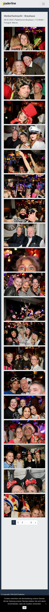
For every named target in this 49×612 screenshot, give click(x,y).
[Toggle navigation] (43, 3)
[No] (45, 603)
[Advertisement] (24, 557)
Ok (24, 608)
